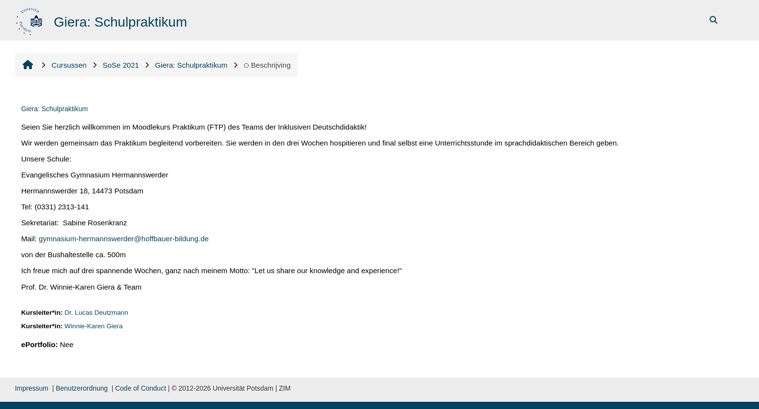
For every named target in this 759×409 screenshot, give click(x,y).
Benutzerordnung (81, 388)
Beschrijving (267, 65)
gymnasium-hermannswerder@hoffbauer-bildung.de (124, 238)
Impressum (31, 388)
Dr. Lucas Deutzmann (96, 312)
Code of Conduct (140, 388)
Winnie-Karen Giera (93, 326)
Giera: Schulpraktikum (54, 109)
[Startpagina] (30, 19)
